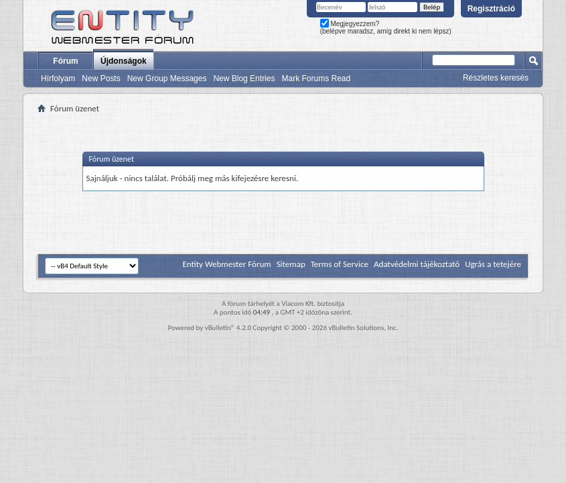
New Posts (101, 78)
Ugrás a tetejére (493, 264)
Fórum (65, 61)
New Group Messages (167, 78)
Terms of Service (339, 264)
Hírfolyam (58, 78)
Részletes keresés (495, 78)
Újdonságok (123, 61)
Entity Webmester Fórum (226, 264)
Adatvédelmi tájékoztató (416, 264)
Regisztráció (491, 8)
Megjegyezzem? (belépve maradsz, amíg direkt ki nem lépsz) (385, 27)
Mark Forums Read (315, 78)
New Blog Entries (244, 78)
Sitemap (291, 264)
